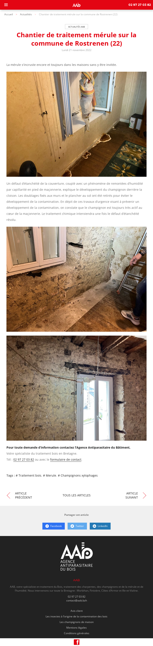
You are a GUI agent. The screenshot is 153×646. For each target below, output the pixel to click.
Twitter (77, 526)
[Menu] (6, 4)
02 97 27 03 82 (139, 4)
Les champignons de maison (77, 622)
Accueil (8, 14)
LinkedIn (100, 526)
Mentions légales (76, 627)
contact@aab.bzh (76, 600)
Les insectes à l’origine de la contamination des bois (76, 616)
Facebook (53, 526)
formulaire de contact (65, 459)
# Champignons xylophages (78, 475)
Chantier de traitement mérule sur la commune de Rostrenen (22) (78, 14)
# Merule (49, 475)
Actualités (26, 14)
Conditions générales (76, 633)
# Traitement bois (28, 475)
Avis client (77, 611)
